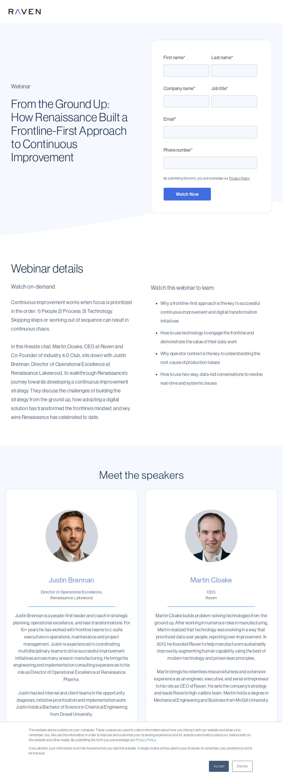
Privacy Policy (146, 740)
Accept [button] (219, 766)
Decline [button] (242, 766)
